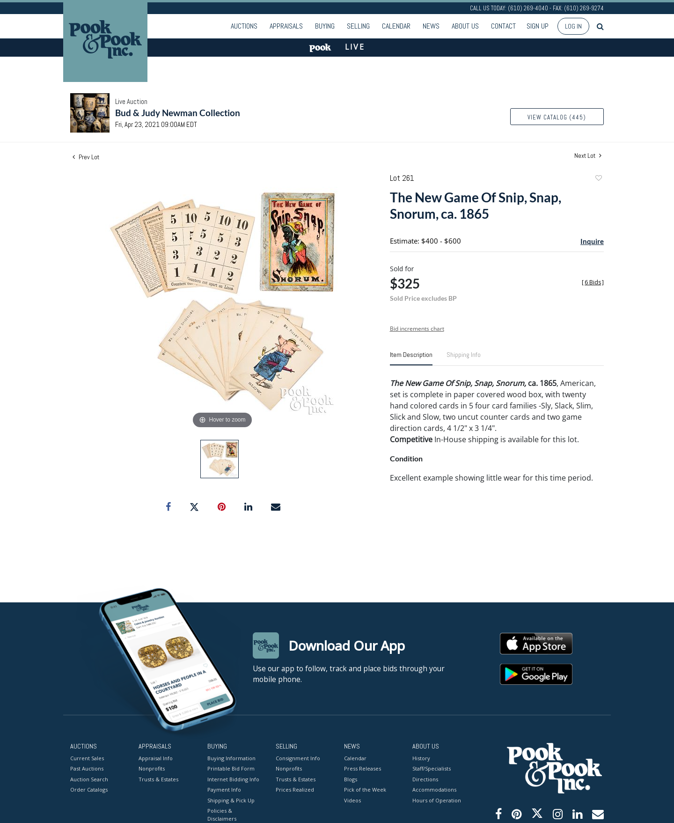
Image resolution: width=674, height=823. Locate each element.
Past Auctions (86, 768)
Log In (573, 26)
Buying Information (231, 757)
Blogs (350, 778)
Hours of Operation (436, 799)
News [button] (431, 26)
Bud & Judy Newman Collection (177, 112)
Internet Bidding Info (233, 778)
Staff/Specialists (431, 768)
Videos (352, 799)
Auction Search (89, 778)
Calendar (396, 26)
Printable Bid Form (231, 768)
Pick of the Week (365, 789)
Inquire (592, 241)
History (421, 757)
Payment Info (224, 789)
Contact (503, 26)
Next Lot (587, 156)
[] (593, 282)
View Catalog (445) (556, 117)
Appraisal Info (156, 757)
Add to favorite (598, 179)
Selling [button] (358, 26)
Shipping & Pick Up (231, 799)
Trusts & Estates (158, 778)
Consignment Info (298, 757)
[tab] (411, 358)
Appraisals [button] (286, 26)
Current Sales (87, 757)
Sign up (538, 26)
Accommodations (434, 789)
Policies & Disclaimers (221, 814)
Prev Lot (86, 157)
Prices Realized (295, 789)
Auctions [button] (244, 26)
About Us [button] (465, 26)
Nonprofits (152, 768)
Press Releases (362, 768)
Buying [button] (325, 26)
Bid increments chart (417, 329)
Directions (425, 778)
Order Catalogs (89, 789)
